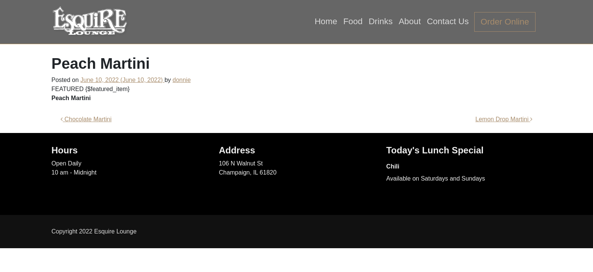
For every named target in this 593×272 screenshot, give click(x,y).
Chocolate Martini (86, 119)
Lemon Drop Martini (503, 119)
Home (326, 21)
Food (353, 21)
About (410, 21)
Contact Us (448, 21)
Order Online (505, 21)
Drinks (381, 21)
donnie (181, 80)
